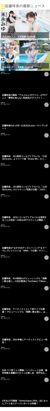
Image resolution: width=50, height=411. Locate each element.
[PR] (2, 10)
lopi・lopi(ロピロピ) (5, 73)
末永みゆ (3, 12)
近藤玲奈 (3, 72)
